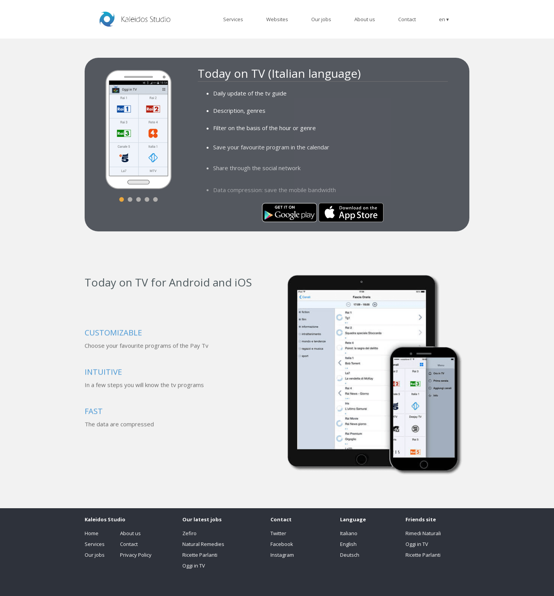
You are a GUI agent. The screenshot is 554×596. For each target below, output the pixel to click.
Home (91, 533)
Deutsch (349, 554)
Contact (129, 544)
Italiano (348, 533)
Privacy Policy (136, 554)
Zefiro (189, 533)
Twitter (278, 533)
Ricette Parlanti (199, 554)
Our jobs (95, 554)
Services (95, 544)
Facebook (281, 544)
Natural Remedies (203, 544)
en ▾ (444, 19)
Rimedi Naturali (423, 533)
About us (130, 533)
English (348, 544)
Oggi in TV (193, 565)
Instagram (282, 554)
